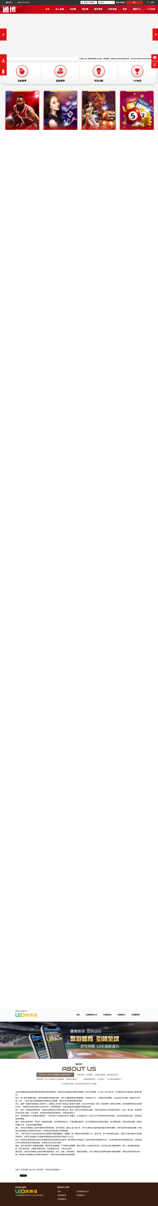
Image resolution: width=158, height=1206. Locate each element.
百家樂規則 (107, 1015)
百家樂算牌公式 (91, 1015)
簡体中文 (24, 1011)
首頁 (78, 1015)
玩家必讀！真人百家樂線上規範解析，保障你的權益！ (57, 1079)
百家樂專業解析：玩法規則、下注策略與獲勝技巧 (102, 1079)
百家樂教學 (135, 1015)
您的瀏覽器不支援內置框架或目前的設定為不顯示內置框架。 (79, 65)
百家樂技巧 (121, 1015)
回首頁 (17, 1011)
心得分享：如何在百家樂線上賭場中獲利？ (55, 1075)
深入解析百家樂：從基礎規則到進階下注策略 (79, 1084)
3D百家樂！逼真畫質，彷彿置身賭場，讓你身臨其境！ (98, 1075)
